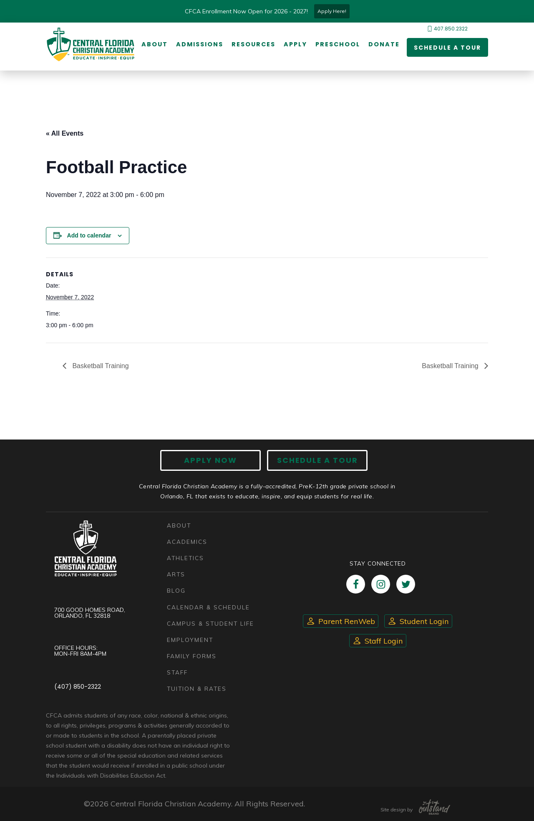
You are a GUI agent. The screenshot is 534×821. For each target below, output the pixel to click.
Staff (177, 672)
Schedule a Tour (447, 47)
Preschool (337, 44)
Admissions (199, 44)
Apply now (210, 460)
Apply (295, 44)
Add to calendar (89, 235)
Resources (253, 44)
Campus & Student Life (210, 623)
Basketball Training (100, 365)
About (154, 44)
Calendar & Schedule (208, 607)
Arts (176, 574)
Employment (190, 639)
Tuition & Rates (197, 688)
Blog (176, 590)
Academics (187, 541)
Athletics (185, 557)
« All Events (64, 133)
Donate (384, 44)
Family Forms (192, 655)
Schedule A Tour (317, 460)
